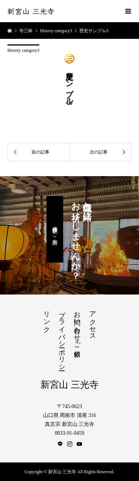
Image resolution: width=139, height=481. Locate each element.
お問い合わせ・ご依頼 (77, 326)
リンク (46, 318)
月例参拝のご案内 (54, 229)
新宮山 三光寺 (30, 11)
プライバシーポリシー (62, 337)
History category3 (23, 50)
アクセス (92, 322)
